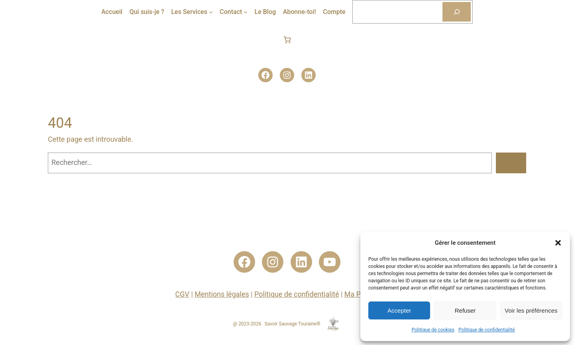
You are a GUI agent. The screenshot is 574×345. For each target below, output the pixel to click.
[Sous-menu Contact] (246, 12)
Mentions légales (222, 294)
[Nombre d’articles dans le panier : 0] (287, 40)
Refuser (465, 310)
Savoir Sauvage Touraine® (292, 324)
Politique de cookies (433, 330)
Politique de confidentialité (486, 330)
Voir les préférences (531, 310)
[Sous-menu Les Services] (211, 12)
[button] (558, 243)
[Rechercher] (456, 12)
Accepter (399, 310)
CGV (182, 294)
